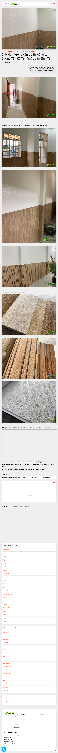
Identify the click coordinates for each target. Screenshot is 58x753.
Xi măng (5, 618)
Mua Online (16, 724)
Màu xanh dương (7, 666)
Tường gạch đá (7, 608)
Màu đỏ (5, 683)
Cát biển (5, 556)
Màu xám (5, 677)
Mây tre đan (6, 590)
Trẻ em (5, 604)
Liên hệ (41, 724)
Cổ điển (5, 563)
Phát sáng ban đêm (8, 594)
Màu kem (5, 642)
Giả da (4, 566)
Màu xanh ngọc (7, 673)
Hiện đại (5, 577)
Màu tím (5, 656)
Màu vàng (5, 659)
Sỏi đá (4, 601)
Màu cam (5, 635)
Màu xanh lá (6, 670)
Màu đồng (5, 690)
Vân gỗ (4, 611)
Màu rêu (5, 649)
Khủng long (6, 584)
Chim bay (5, 553)
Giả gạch (5, 570)
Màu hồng (5, 639)
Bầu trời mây (6, 549)
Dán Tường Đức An (10, 701)
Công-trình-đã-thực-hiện (13, 51)
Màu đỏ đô (5, 687)
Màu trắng (5, 653)
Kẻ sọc (4, 587)
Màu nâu (5, 646)
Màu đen (5, 680)
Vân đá (5, 614)
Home (3, 51)
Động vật (5, 621)
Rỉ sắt (4, 597)
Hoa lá (4, 580)
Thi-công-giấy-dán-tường (27, 51)
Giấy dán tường (16, 727)
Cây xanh (5, 560)
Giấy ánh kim (6, 573)
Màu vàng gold (6, 663)
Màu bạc (5, 632)
